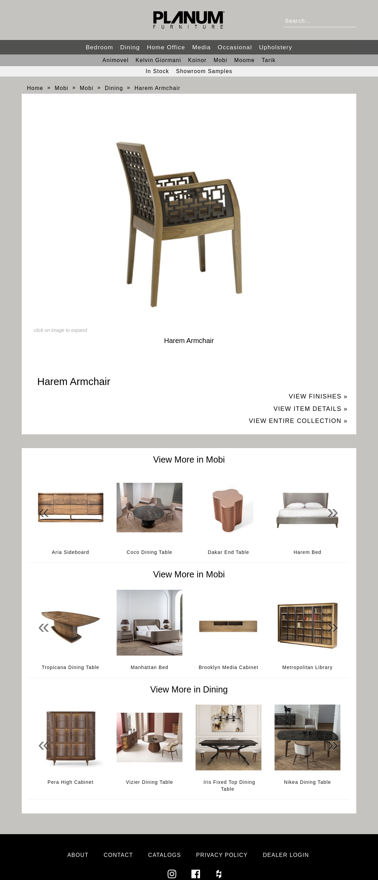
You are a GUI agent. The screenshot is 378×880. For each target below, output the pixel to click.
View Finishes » (318, 396)
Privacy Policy (222, 855)
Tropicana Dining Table (70, 667)
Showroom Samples (204, 71)
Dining (130, 47)
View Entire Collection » (298, 420)
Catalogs (164, 855)
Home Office (166, 47)
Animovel (115, 60)
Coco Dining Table (149, 552)
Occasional (235, 47)
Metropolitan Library (307, 667)
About (78, 855)
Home (35, 88)
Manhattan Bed (150, 667)
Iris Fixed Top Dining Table (229, 785)
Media (201, 47)
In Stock (157, 71)
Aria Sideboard (70, 552)
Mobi (220, 60)
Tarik (269, 60)
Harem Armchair (158, 88)
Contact (118, 855)
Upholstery (275, 47)
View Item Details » (310, 408)
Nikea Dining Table (307, 782)
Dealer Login (286, 855)
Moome (244, 60)
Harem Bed (307, 552)
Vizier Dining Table (149, 782)
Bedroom (99, 47)
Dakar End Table (228, 552)
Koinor (197, 60)
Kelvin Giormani (158, 60)
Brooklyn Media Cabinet (228, 667)
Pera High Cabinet (70, 782)
